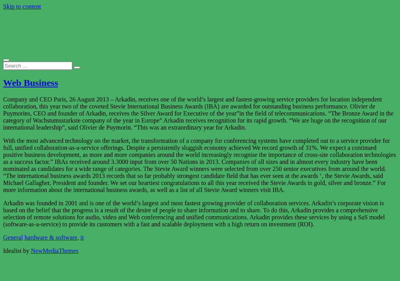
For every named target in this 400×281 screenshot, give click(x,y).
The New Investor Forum (70, 25)
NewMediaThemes (55, 250)
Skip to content (22, 6)
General (13, 237)
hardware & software (51, 237)
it (82, 237)
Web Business (30, 83)
